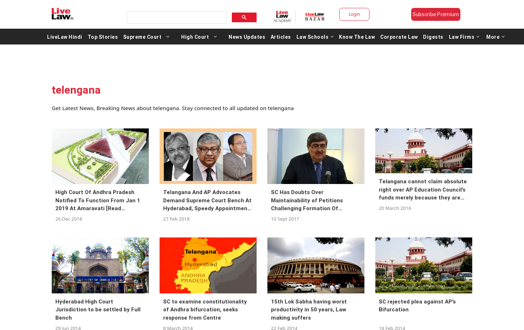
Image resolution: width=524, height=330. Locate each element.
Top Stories (103, 36)
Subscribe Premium (436, 14)
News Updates (247, 36)
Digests (433, 36)
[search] (176, 18)
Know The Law (357, 36)
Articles (281, 36)
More (495, 36)
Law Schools (315, 36)
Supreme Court (142, 36)
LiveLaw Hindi (64, 36)
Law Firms (464, 36)
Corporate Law (399, 36)
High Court (195, 36)
